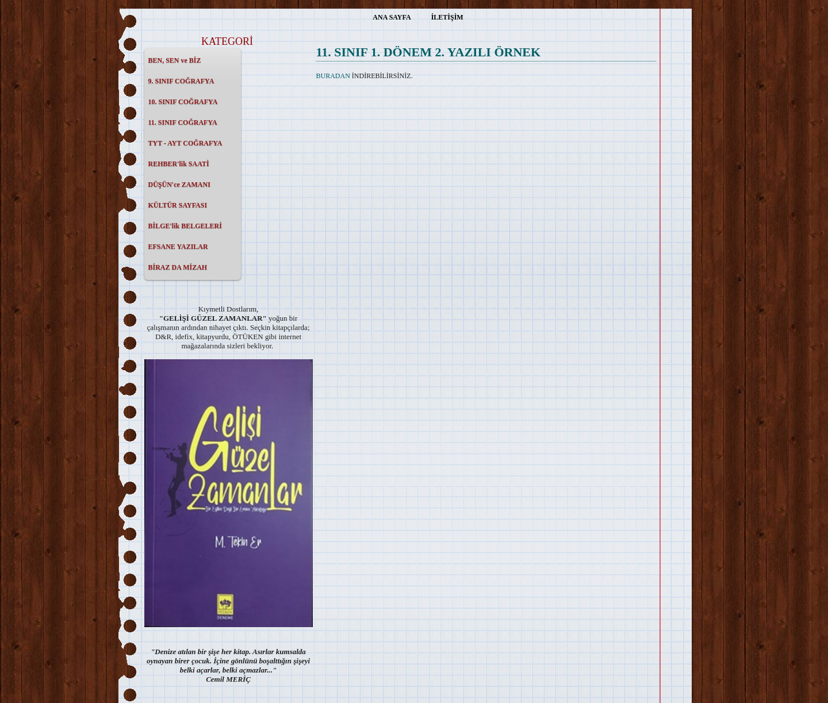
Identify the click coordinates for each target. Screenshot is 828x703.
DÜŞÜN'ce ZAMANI (179, 184)
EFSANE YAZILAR (178, 247)
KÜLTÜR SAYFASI (178, 205)
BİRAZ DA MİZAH (178, 267)
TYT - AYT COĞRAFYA (185, 143)
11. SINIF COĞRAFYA (182, 122)
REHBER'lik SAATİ (178, 164)
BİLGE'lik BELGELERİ (185, 226)
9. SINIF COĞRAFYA (181, 81)
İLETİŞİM (447, 17)
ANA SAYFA (392, 17)
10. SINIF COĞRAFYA (183, 102)
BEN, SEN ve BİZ (174, 60)
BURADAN (333, 76)
